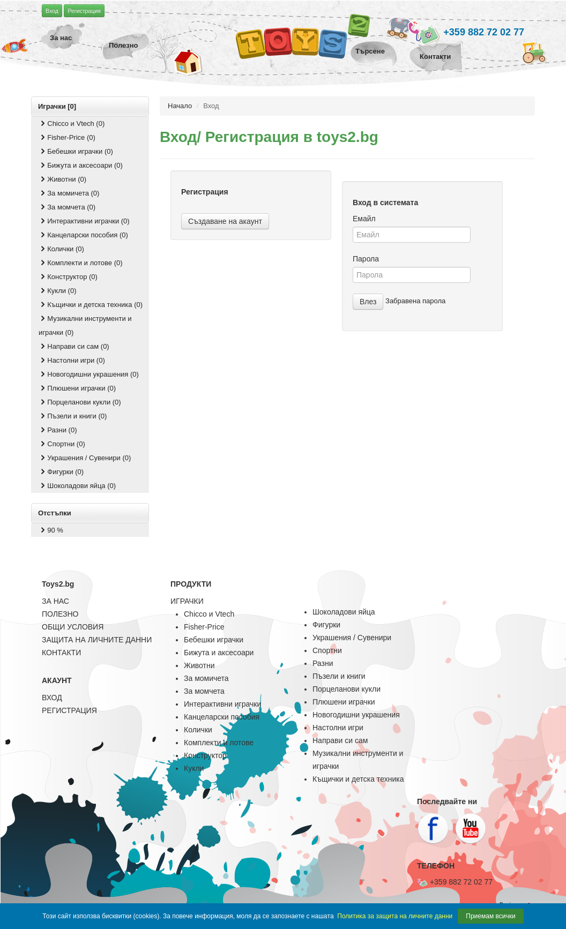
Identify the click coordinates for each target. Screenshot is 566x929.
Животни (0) (62, 179)
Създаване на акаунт (225, 221)
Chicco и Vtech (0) (72, 123)
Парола (366, 258)
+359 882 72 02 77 (465, 32)
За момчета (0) (67, 207)
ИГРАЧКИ (187, 601)
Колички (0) (61, 249)
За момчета (204, 691)
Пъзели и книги (339, 676)
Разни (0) (58, 430)
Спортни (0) (62, 444)
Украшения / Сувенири (351, 637)
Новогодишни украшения (356, 714)
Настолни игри (337, 727)
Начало (180, 106)
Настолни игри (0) (72, 360)
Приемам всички (490, 916)
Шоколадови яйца (343, 612)
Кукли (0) (58, 291)
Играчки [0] (57, 106)
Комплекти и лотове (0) (81, 263)
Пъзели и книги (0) (73, 416)
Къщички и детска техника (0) (91, 305)
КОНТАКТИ (61, 652)
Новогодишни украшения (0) (89, 374)
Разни (322, 663)
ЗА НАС (55, 601)
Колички (198, 729)
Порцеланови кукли (346, 689)
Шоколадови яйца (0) (77, 486)
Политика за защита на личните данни (394, 916)
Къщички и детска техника (358, 779)
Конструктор (205, 755)
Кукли (194, 768)
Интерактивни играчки (222, 704)
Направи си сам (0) (74, 346)
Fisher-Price (204, 627)
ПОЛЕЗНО (60, 614)
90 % (51, 530)
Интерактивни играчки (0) (84, 221)
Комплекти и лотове (219, 742)
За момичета (206, 678)
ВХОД (52, 697)
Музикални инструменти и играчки (357, 759)
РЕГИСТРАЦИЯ (69, 710)
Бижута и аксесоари (219, 652)
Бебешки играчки (213, 639)
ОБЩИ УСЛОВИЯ (72, 627)
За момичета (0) (69, 193)
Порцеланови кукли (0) (80, 402)
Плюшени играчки (343, 702)
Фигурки (326, 624)
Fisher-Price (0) (67, 137)
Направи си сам (340, 740)
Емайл (364, 218)
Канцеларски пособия (221, 717)
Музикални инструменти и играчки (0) (85, 325)
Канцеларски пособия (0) (83, 235)
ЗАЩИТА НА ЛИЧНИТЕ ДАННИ (97, 639)
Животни (199, 665)
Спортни (327, 650)
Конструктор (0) (68, 277)
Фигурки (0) (61, 472)
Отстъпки (54, 513)
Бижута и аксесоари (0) (81, 165)
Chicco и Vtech (209, 614)
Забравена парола (415, 301)
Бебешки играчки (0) (76, 151)
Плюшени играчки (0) (77, 388)
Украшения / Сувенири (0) (85, 458)
